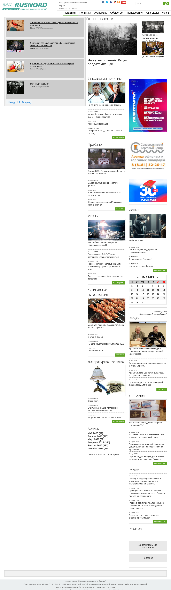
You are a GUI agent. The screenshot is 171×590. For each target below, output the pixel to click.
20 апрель (132, 432)
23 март (90, 190)
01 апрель (91, 341)
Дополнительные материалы (148, 546)
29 (132, 302)
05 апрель (132, 441)
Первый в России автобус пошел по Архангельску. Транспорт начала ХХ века (105, 266)
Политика (85, 12)
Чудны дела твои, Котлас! (141, 266)
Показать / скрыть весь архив (103, 454)
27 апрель (132, 512)
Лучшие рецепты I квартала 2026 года (106, 344)
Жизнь (166, 12)
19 (153, 294)
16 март (90, 415)
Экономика (100, 12)
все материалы (118, 137)
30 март (90, 273)
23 (137, 298)
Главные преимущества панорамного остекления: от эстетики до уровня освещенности (146, 505)
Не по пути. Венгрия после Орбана (104, 105)
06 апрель (91, 112)
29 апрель (132, 488)
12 (153, 290)
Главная (70, 12)
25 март (90, 121)
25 (148, 298)
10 (142, 290)
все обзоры (120, 209)
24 (142, 298)
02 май (131, 380)
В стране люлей (95, 337)
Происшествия (134, 12)
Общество (116, 12)
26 (153, 298)
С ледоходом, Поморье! (140, 259)
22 (132, 298)
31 (142, 302)
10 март (90, 199)
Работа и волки (136, 240)
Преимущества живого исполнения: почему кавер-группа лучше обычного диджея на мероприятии (147, 493)
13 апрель (91, 252)
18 (148, 294)
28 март (131, 256)
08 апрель (91, 261)
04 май (131, 476)
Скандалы (152, 12)
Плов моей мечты (96, 351)
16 (137, 294)
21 (164, 294)
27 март (90, 348)
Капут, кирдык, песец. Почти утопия (104, 417)
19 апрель (91, 180)
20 (158, 294)
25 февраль (91, 128)
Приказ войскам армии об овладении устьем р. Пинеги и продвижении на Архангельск (146, 447)
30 (137, 302)
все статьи (120, 355)
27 (158, 298)
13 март (131, 263)
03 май (131, 370)
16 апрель (91, 334)
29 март (131, 454)
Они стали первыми (39, 84)
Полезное (148, 558)
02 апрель (91, 405)
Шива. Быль (93, 401)
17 (142, 294)
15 (132, 294)
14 (164, 290)
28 (164, 298)
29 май (32, 28)
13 (158, 290)
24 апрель (91, 398)
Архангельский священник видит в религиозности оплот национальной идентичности (146, 351)
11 (148, 290)
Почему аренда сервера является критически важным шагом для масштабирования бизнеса (145, 481)
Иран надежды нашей (98, 124)
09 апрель (132, 247)
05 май (131, 361)
